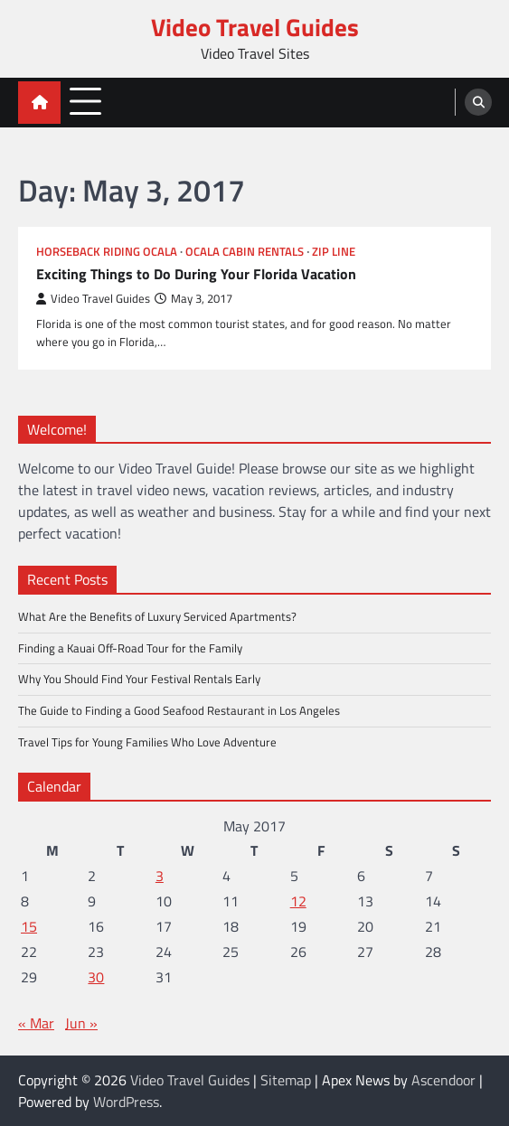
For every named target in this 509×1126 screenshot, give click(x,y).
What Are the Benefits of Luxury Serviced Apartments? (157, 616)
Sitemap (285, 1080)
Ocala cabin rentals (244, 251)
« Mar (36, 1023)
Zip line (333, 251)
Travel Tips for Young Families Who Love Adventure (147, 742)
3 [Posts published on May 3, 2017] (160, 876)
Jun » (81, 1023)
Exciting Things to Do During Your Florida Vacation (196, 273)
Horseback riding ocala (106, 251)
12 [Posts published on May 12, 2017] (298, 901)
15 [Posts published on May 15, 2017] (29, 926)
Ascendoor (443, 1080)
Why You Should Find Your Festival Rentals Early (139, 679)
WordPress (126, 1101)
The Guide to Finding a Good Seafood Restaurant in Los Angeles (179, 710)
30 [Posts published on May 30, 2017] (96, 977)
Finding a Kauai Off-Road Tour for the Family (130, 648)
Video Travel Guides (255, 27)
